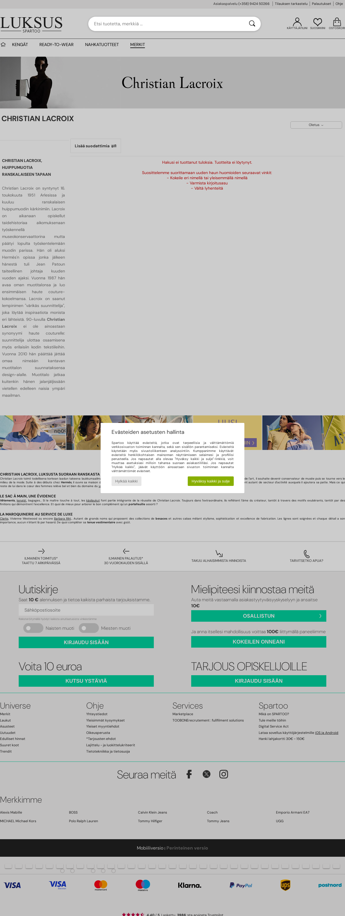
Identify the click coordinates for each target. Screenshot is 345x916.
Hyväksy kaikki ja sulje (211, 481)
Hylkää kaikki (126, 481)
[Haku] (252, 24)
